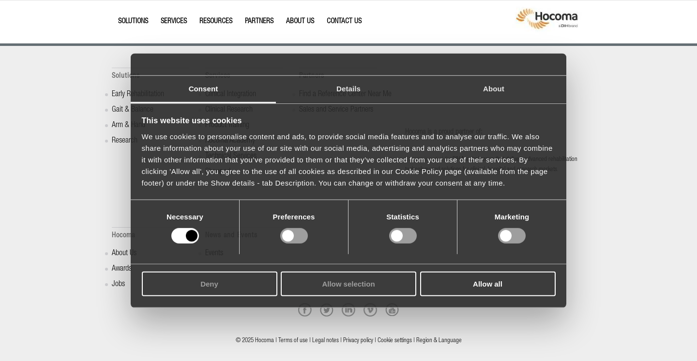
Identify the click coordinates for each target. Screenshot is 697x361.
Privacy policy (358, 341)
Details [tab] (348, 88)
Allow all (487, 284)
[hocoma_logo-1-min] (547, 21)
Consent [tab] (203, 88)
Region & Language (439, 341)
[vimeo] (370, 310)
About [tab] (493, 88)
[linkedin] (348, 310)
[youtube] (392, 310)
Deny (209, 284)
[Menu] (115, 13)
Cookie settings (395, 341)
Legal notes (325, 341)
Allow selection (348, 284)
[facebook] (305, 310)
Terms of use (293, 341)
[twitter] (326, 310)
